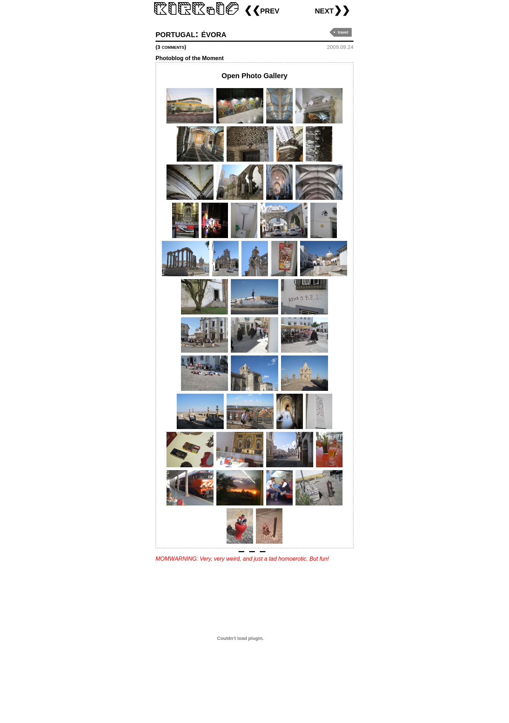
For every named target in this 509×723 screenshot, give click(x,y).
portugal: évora (191, 33)
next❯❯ (332, 10)
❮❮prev (261, 10)
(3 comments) (171, 47)
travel (343, 32)
